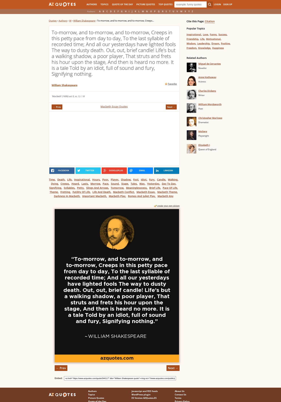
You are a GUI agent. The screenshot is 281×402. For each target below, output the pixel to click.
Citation (210, 21)
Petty (80, 188)
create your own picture (168, 206)
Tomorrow (117, 188)
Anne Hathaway (207, 77)
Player (114, 179)
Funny (213, 34)
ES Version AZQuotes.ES (144, 397)
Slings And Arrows (97, 188)
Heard (75, 183)
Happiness (218, 48)
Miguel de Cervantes (209, 63)
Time (52, 179)
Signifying (55, 188)
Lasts (85, 183)
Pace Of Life (170, 188)
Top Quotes (166, 4)
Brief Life (154, 188)
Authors (92, 4)
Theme (54, 192)
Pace (105, 183)
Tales (134, 183)
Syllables (69, 188)
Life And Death (101, 192)
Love (205, 34)
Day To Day (169, 183)
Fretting (65, 192)
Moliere (202, 131)
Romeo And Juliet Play (141, 196)
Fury (151, 179)
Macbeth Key (165, 196)
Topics (104, 4)
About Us (179, 391)
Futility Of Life (81, 192)
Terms (178, 397)
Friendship (192, 39)
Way (142, 183)
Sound (115, 183)
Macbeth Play (117, 196)
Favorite (172, 83)
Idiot (144, 179)
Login (217, 4)
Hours (96, 179)
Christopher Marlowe (210, 118)
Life (69, 179)
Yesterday (153, 183)
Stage (124, 183)
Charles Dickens (207, 90)
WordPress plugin (141, 394)
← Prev (57, 107)
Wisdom (191, 43)
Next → (171, 107)
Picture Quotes (145, 4)
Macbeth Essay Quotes (114, 106)
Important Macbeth (94, 196)
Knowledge (204, 48)
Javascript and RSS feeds (145, 391)
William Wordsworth (210, 104)
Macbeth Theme (167, 192)
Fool (135, 179)
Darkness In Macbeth (67, 196)
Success (222, 34)
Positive (225, 43)
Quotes (53, 20)
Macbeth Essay (146, 192)
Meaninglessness (136, 188)
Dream (215, 43)
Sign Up (227, 4)
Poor (105, 179)
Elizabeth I (204, 145)
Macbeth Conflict (123, 192)
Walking (173, 179)
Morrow (95, 183)
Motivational (213, 39)
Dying (54, 183)
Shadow (126, 179)
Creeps (65, 183)
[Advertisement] (114, 138)
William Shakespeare (84, 20)
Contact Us (180, 394)
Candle (161, 179)
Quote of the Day (122, 4)
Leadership (203, 43)
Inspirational (82, 179)
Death (61, 179)
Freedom (191, 48)
